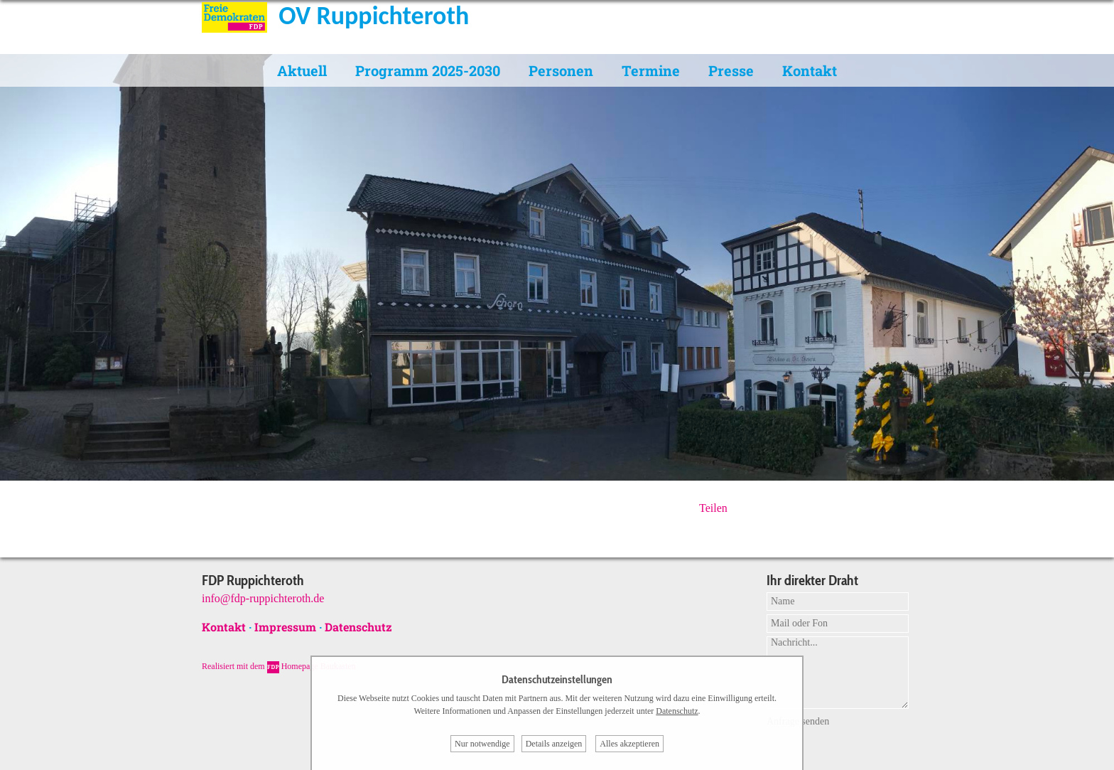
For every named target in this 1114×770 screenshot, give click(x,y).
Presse (731, 70)
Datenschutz (358, 626)
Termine (651, 70)
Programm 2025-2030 (427, 70)
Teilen (713, 508)
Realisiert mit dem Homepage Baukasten (279, 666)
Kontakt (809, 70)
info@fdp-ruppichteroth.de (263, 598)
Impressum (285, 626)
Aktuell (302, 70)
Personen (561, 70)
